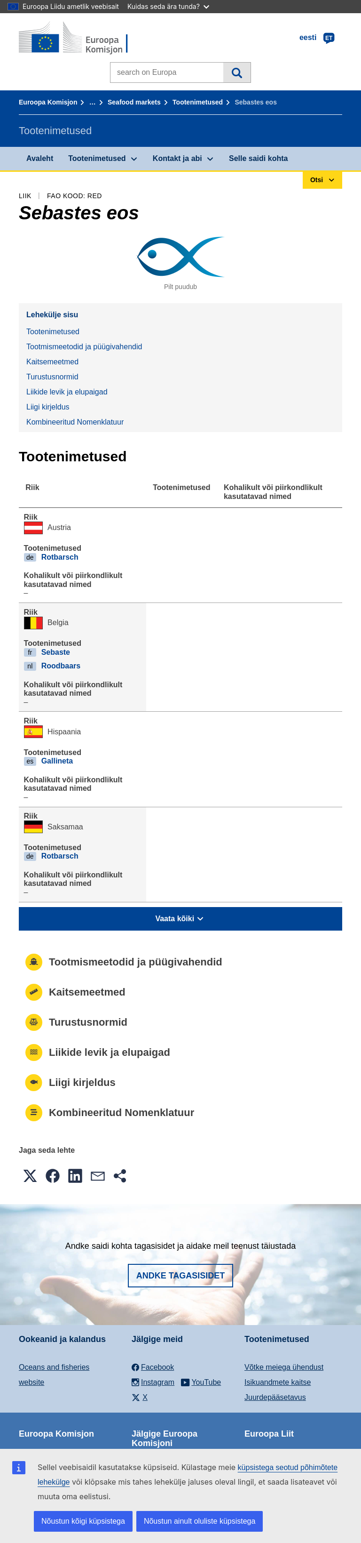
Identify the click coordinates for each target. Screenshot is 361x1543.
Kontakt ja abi (177, 158)
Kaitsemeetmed (52, 362)
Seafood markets (134, 102)
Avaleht (39, 158)
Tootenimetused (198, 102)
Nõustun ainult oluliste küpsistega (199, 1521)
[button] (30, 1175)
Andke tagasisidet (180, 1275)
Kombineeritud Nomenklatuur (75, 422)
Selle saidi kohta (258, 158)
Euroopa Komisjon (48, 102)
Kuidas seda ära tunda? (168, 6)
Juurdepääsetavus (275, 1397)
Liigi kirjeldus (48, 407)
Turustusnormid (52, 377)
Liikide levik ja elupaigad (67, 392)
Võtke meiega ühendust (283, 1367)
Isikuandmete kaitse (277, 1382)
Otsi (236, 72)
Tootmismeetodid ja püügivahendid (84, 347)
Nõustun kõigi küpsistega (83, 1521)
